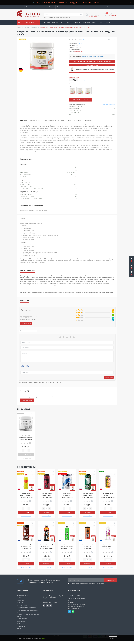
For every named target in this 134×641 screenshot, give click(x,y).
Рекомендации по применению (53, 120)
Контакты (51, 6)
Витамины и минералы (51, 22)
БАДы (62, 22)
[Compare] (114, 39)
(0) (83, 39)
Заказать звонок (93, 16)
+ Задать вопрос (26, 400)
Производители (21, 626)
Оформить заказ (113, 15)
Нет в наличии (26, 454)
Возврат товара (21, 621)
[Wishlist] (109, 39)
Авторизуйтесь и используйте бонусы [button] (93, 56)
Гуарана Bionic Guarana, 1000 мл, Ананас (108, 546)
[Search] (81, 14)
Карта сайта (20, 623)
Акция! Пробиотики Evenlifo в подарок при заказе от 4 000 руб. (92, 61)
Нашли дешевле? (85, 80)
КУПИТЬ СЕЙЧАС (26, 458)
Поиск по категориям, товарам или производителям (57, 17)
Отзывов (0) (77, 120)
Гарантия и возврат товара (39, 6)
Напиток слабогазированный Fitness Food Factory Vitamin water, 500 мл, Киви (67, 548)
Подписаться (110, 580)
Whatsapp (72, 611)
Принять (112, 638)
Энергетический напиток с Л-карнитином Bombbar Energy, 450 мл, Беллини (108, 497)
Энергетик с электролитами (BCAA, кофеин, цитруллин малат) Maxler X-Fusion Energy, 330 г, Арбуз (26, 439)
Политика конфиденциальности (84, 583)
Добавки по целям (73, 22)
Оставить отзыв (109, 377)
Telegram (69, 611)
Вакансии (20, 602)
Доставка (20, 6)
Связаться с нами (22, 618)
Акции (46, 27)
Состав (69, 120)
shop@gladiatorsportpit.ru (76, 598)
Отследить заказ (61, 6)
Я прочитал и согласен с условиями (87, 583)
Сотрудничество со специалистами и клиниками (80, 6)
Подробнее (44, 638)
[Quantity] (26, 450)
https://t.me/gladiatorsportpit (50, 605)
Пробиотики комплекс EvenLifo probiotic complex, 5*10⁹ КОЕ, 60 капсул (94, 69)
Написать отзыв (26, 323)
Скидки (108, 22)
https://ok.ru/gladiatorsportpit (47, 605)
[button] (131, 273)
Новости (19, 597)
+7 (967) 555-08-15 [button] (75, 595)
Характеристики (35, 120)
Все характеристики (109, 104)
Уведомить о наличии (79, 100)
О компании (20, 600)
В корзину (26, 512)
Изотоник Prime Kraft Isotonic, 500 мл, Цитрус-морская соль (46, 546)
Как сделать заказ (22, 595)
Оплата (28, 6)
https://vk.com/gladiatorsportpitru (44, 605)
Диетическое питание (89, 22)
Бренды (101, 22)
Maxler (80, 43)
